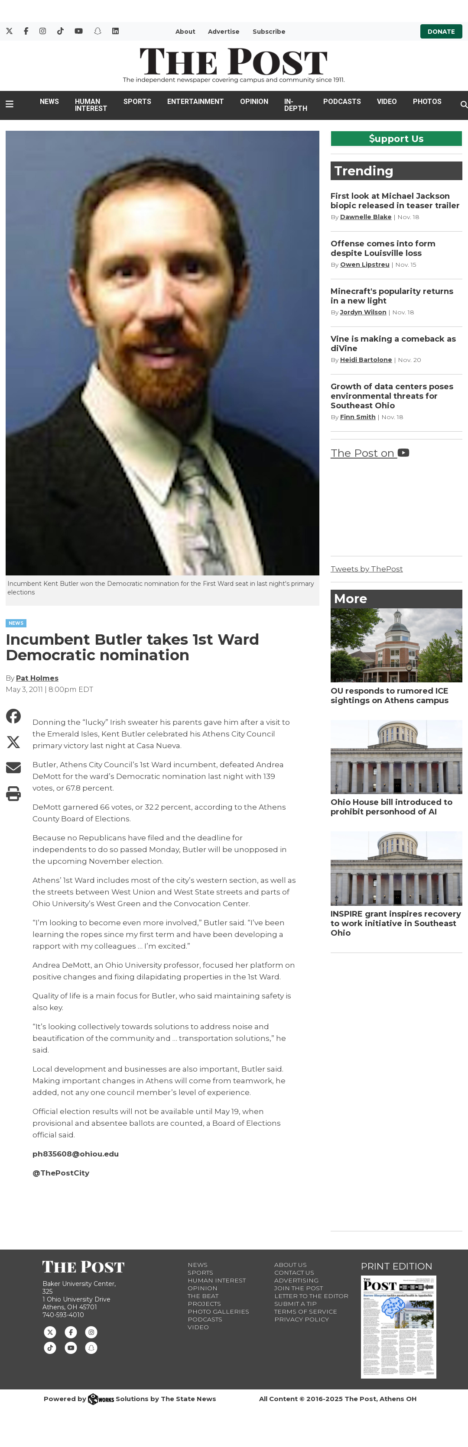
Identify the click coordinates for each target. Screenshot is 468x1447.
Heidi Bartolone (366, 360)
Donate (441, 31)
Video (387, 101)
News (49, 101)
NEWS (16, 623)
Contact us (294, 1272)
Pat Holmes (37, 678)
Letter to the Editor (311, 1296)
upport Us (396, 138)
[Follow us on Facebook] (70, 1331)
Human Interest (91, 105)
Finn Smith (358, 417)
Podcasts (342, 101)
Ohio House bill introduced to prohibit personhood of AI (391, 807)
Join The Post (298, 1288)
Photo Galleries (218, 1311)
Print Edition (396, 1266)
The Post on (370, 452)
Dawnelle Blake (366, 217)
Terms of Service (305, 1311)
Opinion (254, 101)
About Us (290, 1265)
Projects (204, 1304)
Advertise (224, 31)
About (185, 31)
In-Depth (295, 105)
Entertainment (195, 101)
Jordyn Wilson (363, 312)
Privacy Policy (301, 1319)
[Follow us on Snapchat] (91, 1347)
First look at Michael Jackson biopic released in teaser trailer (395, 200)
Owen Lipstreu (365, 264)
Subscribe (269, 31)
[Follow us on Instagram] (91, 1331)
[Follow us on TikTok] (50, 1347)
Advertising (296, 1280)
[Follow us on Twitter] (50, 1331)
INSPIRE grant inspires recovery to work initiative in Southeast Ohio (396, 923)
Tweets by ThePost (367, 569)
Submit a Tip (295, 1304)
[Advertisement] (396, 1090)
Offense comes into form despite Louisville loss (383, 248)
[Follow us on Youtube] (70, 1347)
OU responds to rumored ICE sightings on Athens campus (389, 695)
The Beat (203, 1296)
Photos (427, 101)
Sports (137, 101)
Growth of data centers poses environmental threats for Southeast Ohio (392, 396)
